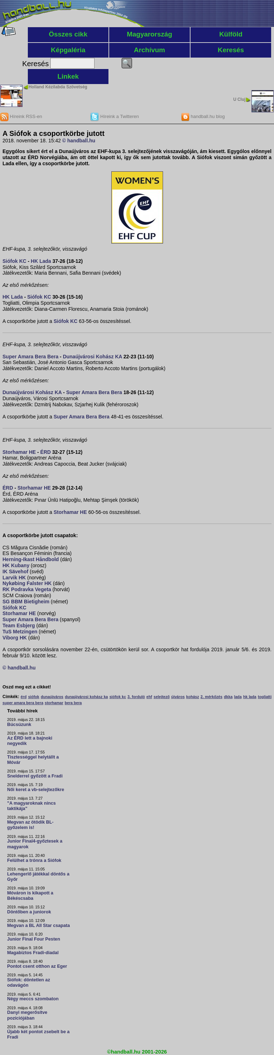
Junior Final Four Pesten (33, 939)
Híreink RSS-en (21, 116)
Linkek (68, 76)
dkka (228, 697)
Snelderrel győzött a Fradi (34, 776)
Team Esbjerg (18, 625)
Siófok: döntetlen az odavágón (28, 982)
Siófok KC (14, 261)
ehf (149, 697)
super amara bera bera (22, 703)
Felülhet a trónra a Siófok (34, 860)
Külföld (230, 34)
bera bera (73, 703)
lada (238, 697)
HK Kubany (15, 565)
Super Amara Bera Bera (30, 356)
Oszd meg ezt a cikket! (26, 687)
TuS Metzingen (19, 631)
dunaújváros (52, 697)
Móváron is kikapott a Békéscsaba (30, 895)
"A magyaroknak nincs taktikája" (31, 806)
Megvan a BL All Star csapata (38, 925)
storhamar (54, 703)
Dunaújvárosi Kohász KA (92, 356)
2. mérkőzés (211, 697)
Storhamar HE (19, 452)
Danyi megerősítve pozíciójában (27, 1015)
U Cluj (239, 99)
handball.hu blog (203, 116)
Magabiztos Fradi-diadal (33, 952)
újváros (178, 697)
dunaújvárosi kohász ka (86, 697)
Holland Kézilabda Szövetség (58, 86)
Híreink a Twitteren (114, 116)
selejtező (161, 697)
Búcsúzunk (19, 724)
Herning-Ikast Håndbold (30, 559)
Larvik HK (14, 577)
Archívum (149, 50)
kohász (192, 697)
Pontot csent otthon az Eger (37, 966)
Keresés (231, 50)
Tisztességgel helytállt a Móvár (33, 760)
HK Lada (41, 261)
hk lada (249, 697)
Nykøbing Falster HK (27, 583)
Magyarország (149, 34)
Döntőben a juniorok (29, 911)
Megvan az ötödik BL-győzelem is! (30, 825)
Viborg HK (14, 638)
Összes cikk (68, 34)
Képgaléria (68, 50)
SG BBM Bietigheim (25, 601)
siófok (33, 697)
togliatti (265, 697)
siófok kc (118, 697)
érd (24, 697)
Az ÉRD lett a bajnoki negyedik (29, 741)
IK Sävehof (15, 571)
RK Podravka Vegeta (26, 589)
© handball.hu (78, 140)
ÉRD (45, 452)
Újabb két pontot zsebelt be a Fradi (38, 1034)
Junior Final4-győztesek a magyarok (34, 844)
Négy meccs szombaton (33, 998)
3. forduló (136, 697)
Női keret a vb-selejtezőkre (35, 789)
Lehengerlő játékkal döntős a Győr (38, 877)
